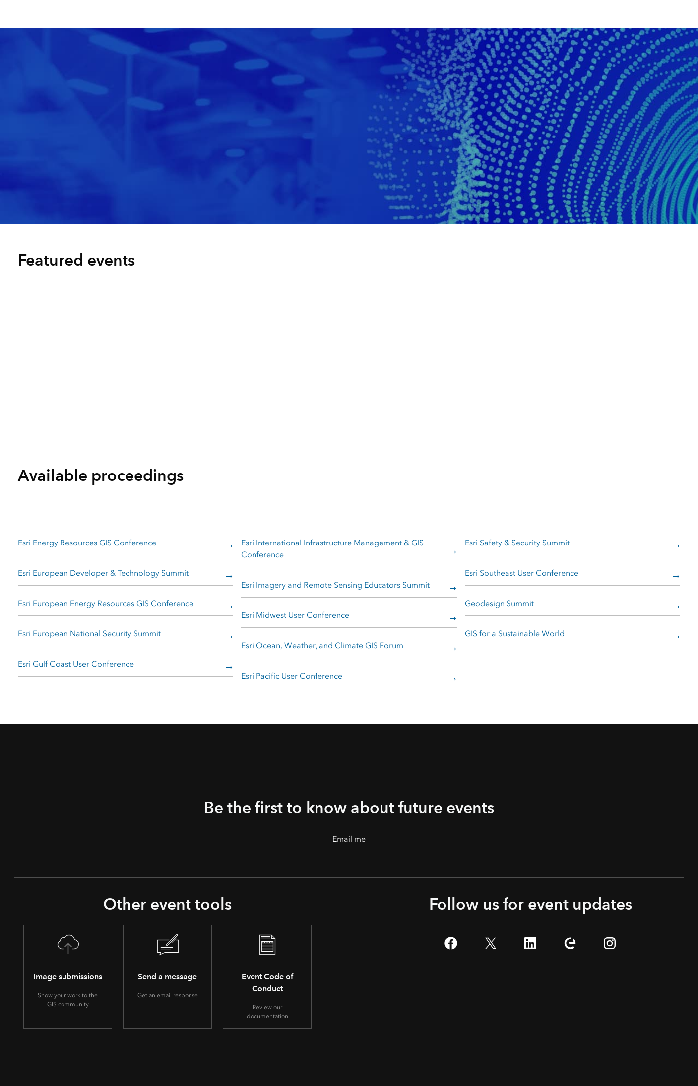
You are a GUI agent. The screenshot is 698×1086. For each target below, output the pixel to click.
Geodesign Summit (499, 603)
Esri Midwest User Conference (295, 615)
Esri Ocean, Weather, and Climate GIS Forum (322, 645)
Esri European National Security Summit (89, 633)
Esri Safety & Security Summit (517, 542)
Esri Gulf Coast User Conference (76, 664)
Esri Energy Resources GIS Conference (87, 542)
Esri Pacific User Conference (291, 675)
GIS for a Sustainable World (515, 633)
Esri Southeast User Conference (521, 573)
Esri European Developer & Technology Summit (103, 573)
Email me (349, 839)
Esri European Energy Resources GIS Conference (105, 603)
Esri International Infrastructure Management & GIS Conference (332, 548)
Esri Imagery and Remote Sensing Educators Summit (335, 585)
